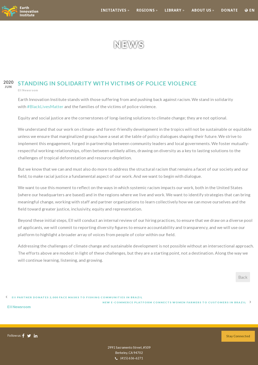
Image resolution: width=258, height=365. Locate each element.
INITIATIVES (115, 10)
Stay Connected (238, 336)
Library (175, 10)
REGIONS (147, 10)
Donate (229, 10)
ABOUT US (203, 10)
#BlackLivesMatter (45, 106)
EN (250, 10)
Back (242, 277)
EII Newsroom (28, 90)
